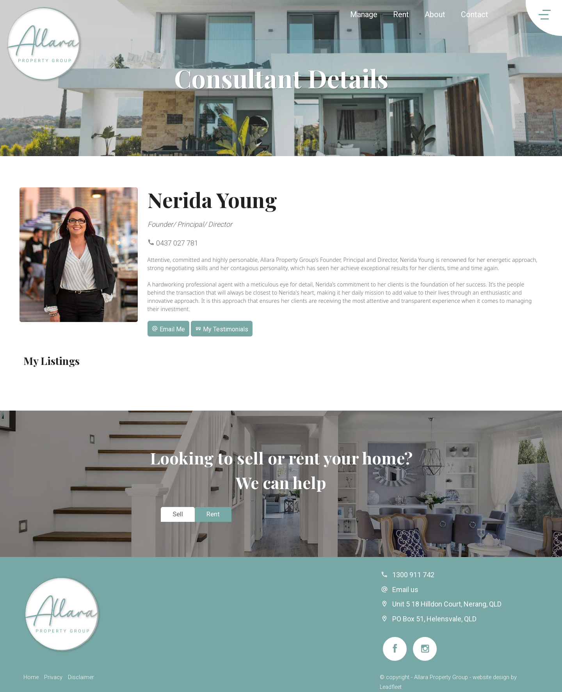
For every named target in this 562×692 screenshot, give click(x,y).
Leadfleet (391, 687)
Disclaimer (81, 677)
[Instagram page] (425, 649)
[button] (168, 328)
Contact (474, 14)
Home (31, 677)
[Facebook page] (395, 649)
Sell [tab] (178, 514)
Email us (405, 589)
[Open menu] (534, 14)
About (435, 14)
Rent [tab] (213, 514)
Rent (401, 14)
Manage (363, 14)
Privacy (53, 677)
